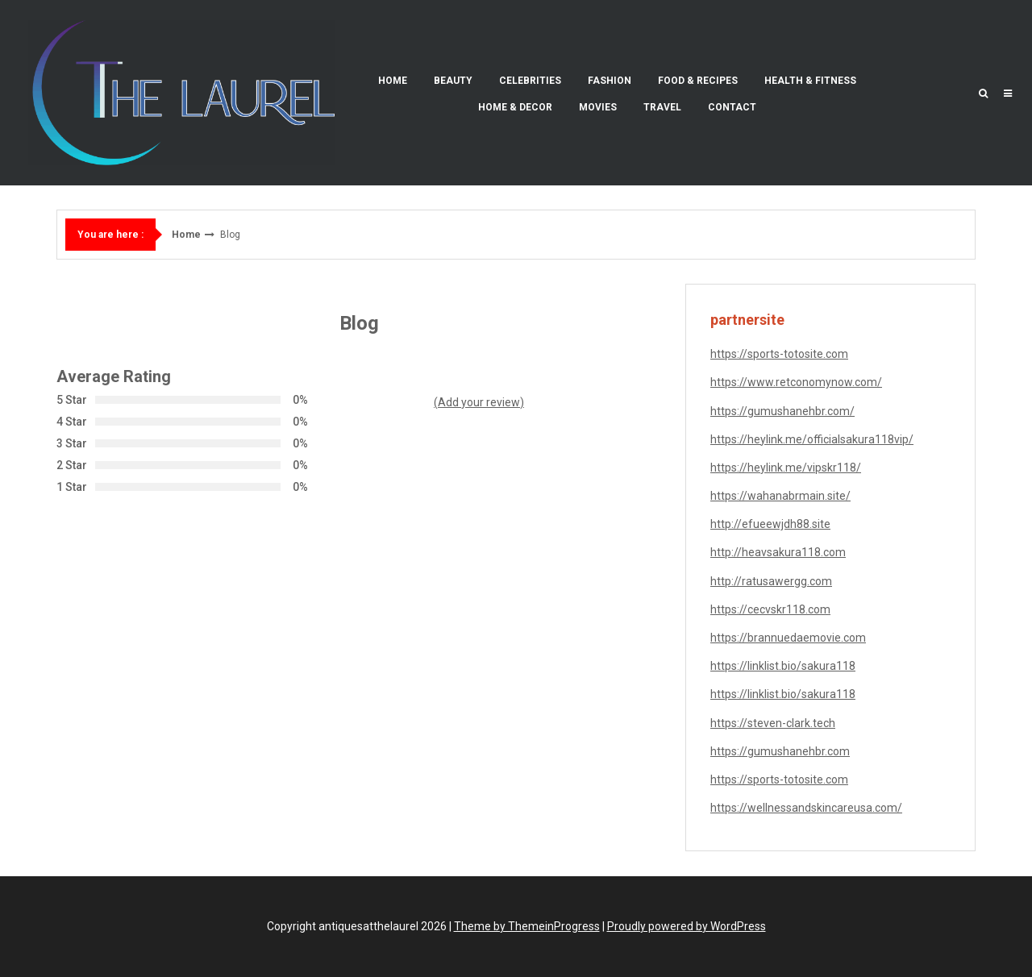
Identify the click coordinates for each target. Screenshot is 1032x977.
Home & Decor (515, 107)
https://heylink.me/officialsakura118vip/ (811, 439)
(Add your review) (479, 402)
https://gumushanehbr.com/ (782, 411)
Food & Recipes (698, 80)
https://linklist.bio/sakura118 (782, 665)
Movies (598, 107)
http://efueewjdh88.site (770, 524)
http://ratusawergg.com (771, 581)
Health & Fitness (810, 80)
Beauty (453, 80)
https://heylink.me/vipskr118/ (785, 467)
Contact (732, 107)
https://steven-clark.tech (772, 723)
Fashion (609, 80)
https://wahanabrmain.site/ (780, 495)
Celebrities (530, 80)
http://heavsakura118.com (778, 552)
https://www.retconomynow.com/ (796, 382)
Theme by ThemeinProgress (527, 926)
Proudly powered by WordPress (686, 926)
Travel (662, 107)
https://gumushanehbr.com (780, 751)
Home (392, 80)
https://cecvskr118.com (770, 609)
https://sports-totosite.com (779, 353)
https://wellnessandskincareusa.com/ (806, 807)
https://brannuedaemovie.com (788, 637)
